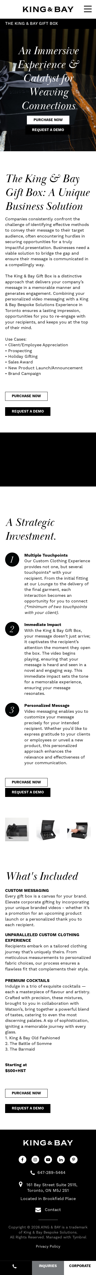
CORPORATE (80, 1266)
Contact (48, 1210)
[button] (17, 829)
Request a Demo (48, 130)
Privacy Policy (48, 1246)
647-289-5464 (51, 1172)
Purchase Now (48, 120)
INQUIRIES (48, 1266)
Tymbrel (79, 1237)
